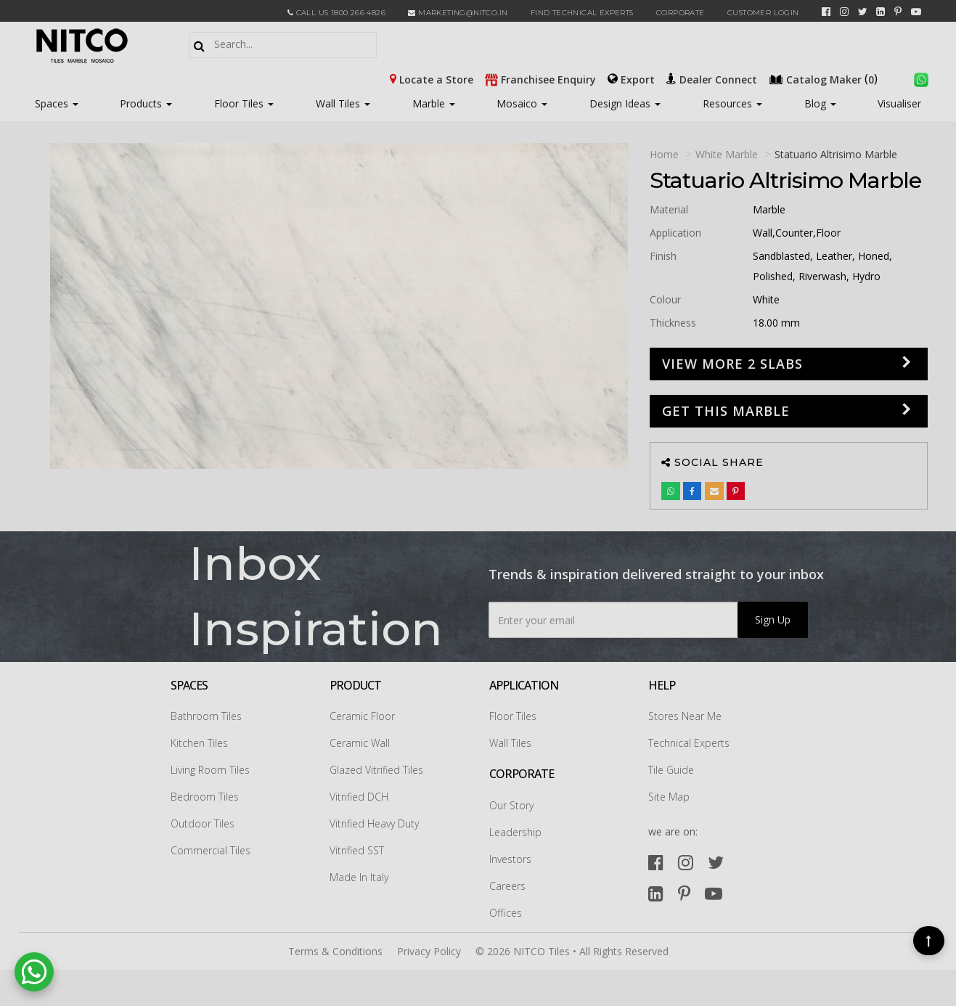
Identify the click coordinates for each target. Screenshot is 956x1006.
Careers (507, 886)
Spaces (51, 103)
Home (664, 154)
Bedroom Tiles (205, 796)
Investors (510, 859)
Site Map (669, 796)
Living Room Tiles (210, 770)
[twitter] (862, 11)
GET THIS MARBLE (726, 411)
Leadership (515, 832)
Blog (820, 103)
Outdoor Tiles (202, 823)
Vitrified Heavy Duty (374, 823)
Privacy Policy (429, 951)
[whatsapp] (921, 78)
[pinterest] (898, 11)
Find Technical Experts (582, 12)
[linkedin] (880, 11)
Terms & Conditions (335, 951)
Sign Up (772, 619)
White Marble (726, 154)
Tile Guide (671, 770)
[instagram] (844, 11)
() (825, 78)
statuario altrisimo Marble (836, 154)
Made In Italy (359, 877)
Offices (505, 913)
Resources (732, 103)
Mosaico (522, 103)
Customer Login (763, 12)
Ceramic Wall (360, 743)
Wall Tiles (343, 103)
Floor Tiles (244, 103)
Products (141, 103)
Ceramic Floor (362, 716)
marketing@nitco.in (457, 12)
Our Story (511, 805)
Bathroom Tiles (206, 716)
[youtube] (916, 11)
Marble (433, 103)
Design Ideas (625, 103)
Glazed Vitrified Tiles (376, 770)
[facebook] (826, 11)
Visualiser (899, 103)
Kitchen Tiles (199, 743)
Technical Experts (689, 743)
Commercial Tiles (210, 850)
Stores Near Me (685, 716)
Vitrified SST (357, 850)
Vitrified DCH (359, 796)
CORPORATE (680, 12)
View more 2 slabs (732, 363)
